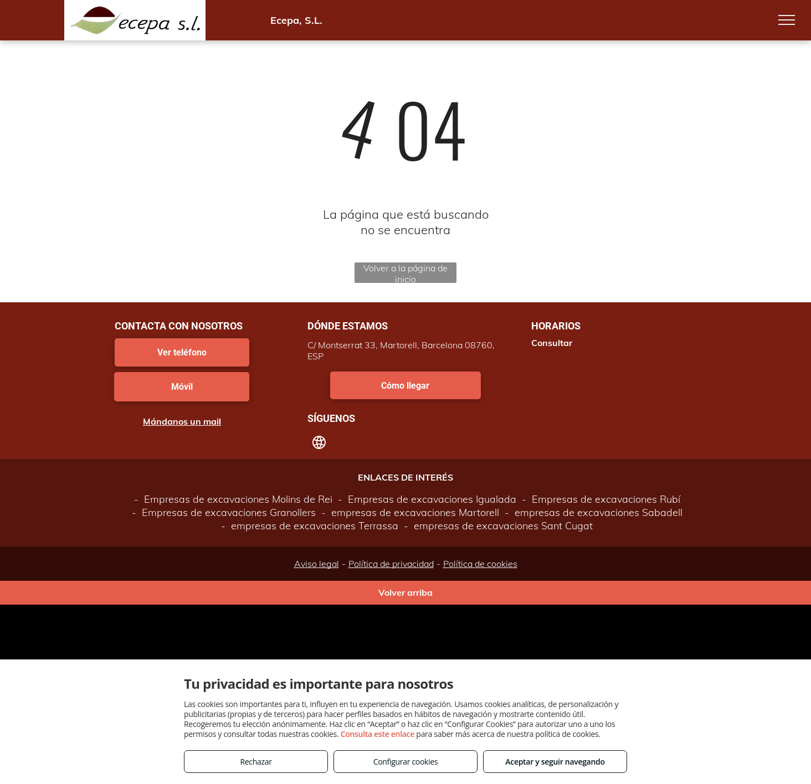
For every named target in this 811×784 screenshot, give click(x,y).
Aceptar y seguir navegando (554, 761)
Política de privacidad (391, 563)
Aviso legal (316, 563)
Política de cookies (480, 563)
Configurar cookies (405, 761)
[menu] (786, 20)
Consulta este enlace (377, 734)
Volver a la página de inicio (405, 272)
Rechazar (255, 761)
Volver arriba (405, 592)
